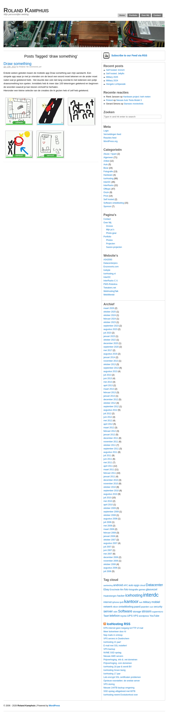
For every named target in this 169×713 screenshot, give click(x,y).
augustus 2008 (110, 518)
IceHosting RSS (118, 624)
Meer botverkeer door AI (114, 631)
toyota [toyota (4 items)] (123, 616)
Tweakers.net (109, 287)
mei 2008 (107, 525)
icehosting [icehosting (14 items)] (133, 595)
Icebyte (106, 270)
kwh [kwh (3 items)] (140, 602)
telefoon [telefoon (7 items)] (115, 615)
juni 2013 (107, 378)
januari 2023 (109, 336)
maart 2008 (108, 529)
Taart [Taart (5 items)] (106, 615)
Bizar (105, 168)
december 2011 (110, 438)
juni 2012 (107, 417)
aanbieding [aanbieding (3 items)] (108, 585)
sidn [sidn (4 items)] (115, 611)
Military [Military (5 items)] (147, 602)
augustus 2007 (110, 543)
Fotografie (108, 171)
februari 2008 (109, 533)
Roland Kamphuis (26, 10)
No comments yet (33, 67)
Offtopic (107, 189)
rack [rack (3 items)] (151, 607)
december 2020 (110, 343)
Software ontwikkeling (113, 203)
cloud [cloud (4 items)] (142, 585)
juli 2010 (107, 497)
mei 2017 (107, 350)
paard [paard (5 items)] (137, 606)
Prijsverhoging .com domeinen (117, 663)
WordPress (54, 705)
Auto (105, 164)
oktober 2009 (109, 508)
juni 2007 (107, 550)
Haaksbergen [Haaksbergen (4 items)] (110, 596)
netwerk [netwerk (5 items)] (107, 606)
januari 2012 (109, 434)
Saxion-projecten (114, 247)
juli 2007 (107, 547)
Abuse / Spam (110, 154)
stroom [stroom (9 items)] (147, 611)
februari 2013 (109, 392)
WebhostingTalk (110, 291)
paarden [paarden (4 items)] (145, 607)
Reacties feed (109, 138)
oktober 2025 (109, 312)
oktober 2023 (109, 322)
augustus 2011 (110, 452)
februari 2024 (109, 319)
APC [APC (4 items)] (126, 585)
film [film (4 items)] (122, 589)
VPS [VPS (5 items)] (135, 615)
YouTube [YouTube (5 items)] (154, 615)
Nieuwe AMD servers (113, 656)
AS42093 (107, 259)
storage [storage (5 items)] (137, 611)
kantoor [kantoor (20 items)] (131, 601)
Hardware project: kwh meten (137, 96)
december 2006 (110, 557)
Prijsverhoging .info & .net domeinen (120, 659)
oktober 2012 (109, 403)
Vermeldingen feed (112, 134)
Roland (22, 67)
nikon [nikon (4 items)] (115, 607)
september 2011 (111, 448)
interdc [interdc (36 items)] (151, 595)
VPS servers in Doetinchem (116, 638)
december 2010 (110, 480)
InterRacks (108, 185)
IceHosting (108, 178)
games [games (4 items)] (142, 589)
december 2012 (110, 399)
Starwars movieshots (133, 104)
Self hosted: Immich (115, 70)
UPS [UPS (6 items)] (130, 615)
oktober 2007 (109, 540)
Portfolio (133, 15)
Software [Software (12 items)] (125, 611)
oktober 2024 (109, 315)
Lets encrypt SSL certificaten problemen (122, 677)
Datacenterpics (110, 263)
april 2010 (108, 504)
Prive (105, 196)
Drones (109, 226)
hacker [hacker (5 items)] (121, 595)
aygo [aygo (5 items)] (136, 585)
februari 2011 (109, 473)
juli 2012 (107, 413)
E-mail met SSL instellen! (115, 645)
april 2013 (108, 385)
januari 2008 (109, 536)
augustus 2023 (110, 329)
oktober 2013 (109, 364)
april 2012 (108, 424)
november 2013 (110, 361)
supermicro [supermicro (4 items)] (157, 611)
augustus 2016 (110, 354)
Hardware (108, 175)
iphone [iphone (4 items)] (115, 602)
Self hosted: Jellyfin (115, 73)
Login (106, 131)
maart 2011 (108, 469)
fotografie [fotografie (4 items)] (133, 589)
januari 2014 (109, 357)
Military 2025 (112, 77)
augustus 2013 (110, 371)
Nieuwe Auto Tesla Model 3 (129, 100)
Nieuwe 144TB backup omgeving (118, 687)
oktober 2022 (109, 340)
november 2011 (110, 441)
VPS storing (109, 684)
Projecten (110, 243)
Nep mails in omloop (113, 635)
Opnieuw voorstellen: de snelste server (121, 680)
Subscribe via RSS (129, 55)
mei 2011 (107, 462)
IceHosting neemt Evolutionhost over (120, 695)
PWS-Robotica (110, 284)
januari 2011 (109, 476)
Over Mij (145, 15)
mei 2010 (107, 501)
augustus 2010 (110, 494)
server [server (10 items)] (108, 611)
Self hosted (108, 199)
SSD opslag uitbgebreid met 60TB (119, 691)
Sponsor (107, 206)
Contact (157, 15)
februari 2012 (109, 431)
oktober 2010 (109, 487)
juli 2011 (107, 455)
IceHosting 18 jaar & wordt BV (117, 666)
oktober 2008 (109, 515)
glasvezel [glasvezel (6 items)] (151, 589)
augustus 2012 (110, 410)
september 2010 (111, 490)
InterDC (107, 182)
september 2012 (111, 406)
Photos (109, 240)
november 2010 (110, 483)
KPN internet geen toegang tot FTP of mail (123, 628)
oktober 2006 (109, 564)
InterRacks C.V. (110, 280)
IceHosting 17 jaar (112, 673)
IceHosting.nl (109, 273)
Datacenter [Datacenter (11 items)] (154, 585)
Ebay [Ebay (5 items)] (106, 589)
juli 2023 (107, 333)
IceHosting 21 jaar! (112, 642)
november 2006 (110, 561)
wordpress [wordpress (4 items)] (144, 616)
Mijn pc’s (110, 229)
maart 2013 (108, 389)
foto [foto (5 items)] (126, 589)
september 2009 (111, 511)
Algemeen (108, 157)
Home (122, 15)
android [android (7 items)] (118, 585)
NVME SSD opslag (112, 652)
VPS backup (109, 649)
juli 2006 (107, 571)
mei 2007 (107, 554)
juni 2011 (107, 459)
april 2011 (108, 466)
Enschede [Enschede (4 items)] (115, 589)
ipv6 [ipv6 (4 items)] (122, 602)
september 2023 (111, 326)
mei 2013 (107, 382)
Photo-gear (111, 233)
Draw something (17, 63)
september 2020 (111, 347)
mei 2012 (107, 420)
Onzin (106, 192)
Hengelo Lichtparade (116, 84)
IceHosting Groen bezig (114, 670)
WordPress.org (110, 141)
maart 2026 (108, 308)
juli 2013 (107, 375)
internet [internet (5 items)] (107, 602)
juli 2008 (107, 522)
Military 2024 (112, 80)
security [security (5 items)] (158, 606)
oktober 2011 (109, 445)
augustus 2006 (110, 568)
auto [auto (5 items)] (131, 585)
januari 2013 (109, 396)
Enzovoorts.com (111, 266)
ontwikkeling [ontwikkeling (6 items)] (126, 606)
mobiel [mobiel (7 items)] (156, 601)
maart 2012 (108, 427)
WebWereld (108, 294)
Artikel (106, 161)
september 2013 (111, 368)
